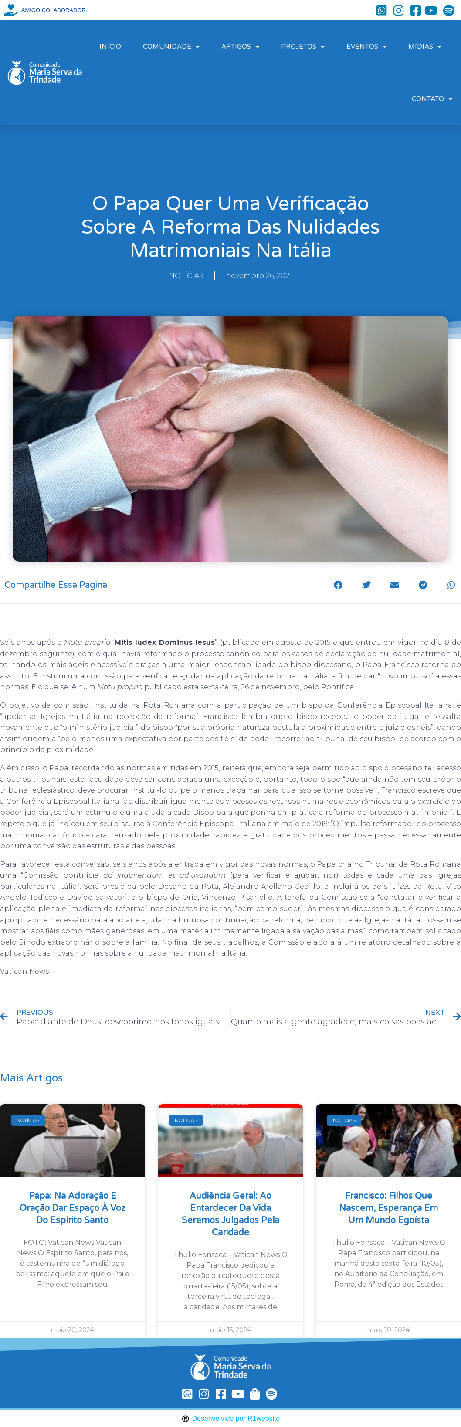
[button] (338, 585)
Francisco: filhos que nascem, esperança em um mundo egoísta (388, 1208)
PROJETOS (303, 46)
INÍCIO (110, 47)
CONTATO (432, 99)
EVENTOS (366, 46)
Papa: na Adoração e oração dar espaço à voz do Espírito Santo (72, 1208)
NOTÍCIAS (186, 275)
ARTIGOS (240, 46)
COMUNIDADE (171, 46)
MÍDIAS (424, 46)
